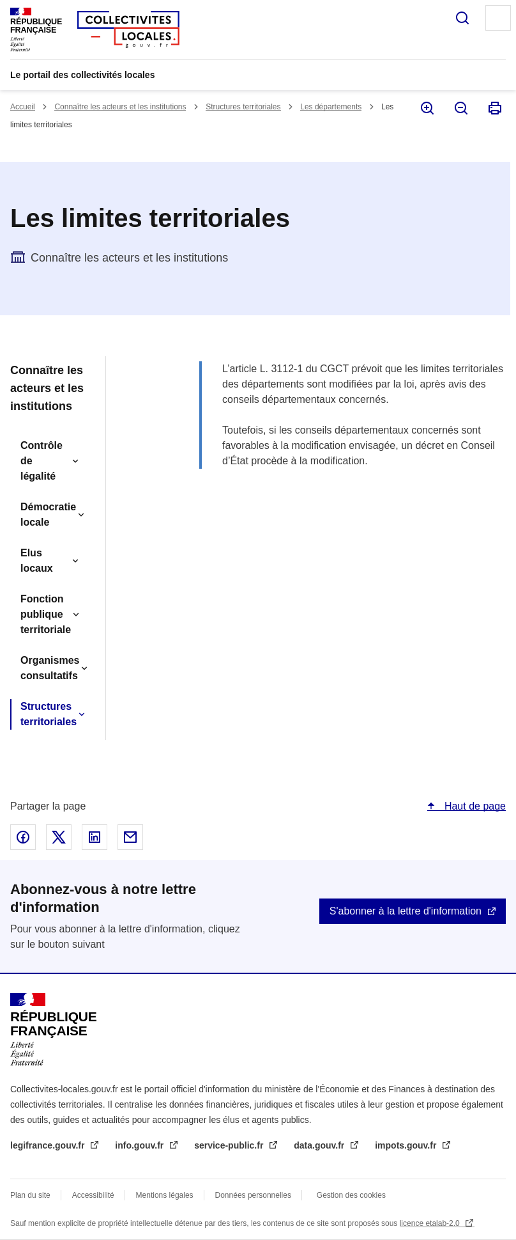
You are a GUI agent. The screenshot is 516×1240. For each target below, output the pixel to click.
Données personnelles (253, 1195)
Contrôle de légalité (41, 461)
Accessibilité (93, 1195)
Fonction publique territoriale (45, 614)
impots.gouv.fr (407, 1145)
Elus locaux (36, 560)
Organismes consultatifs (49, 668)
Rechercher (462, 18)
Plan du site (30, 1195)
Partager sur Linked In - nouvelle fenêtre (94, 837)
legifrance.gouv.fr (48, 1145)
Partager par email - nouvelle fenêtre (130, 837)
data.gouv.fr (320, 1145)
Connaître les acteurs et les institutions (120, 106)
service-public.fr (230, 1145)
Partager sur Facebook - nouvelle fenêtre (23, 837)
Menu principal (498, 18)
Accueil (22, 106)
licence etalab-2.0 (431, 1223)
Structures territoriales (243, 106)
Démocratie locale (48, 514)
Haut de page (473, 806)
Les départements (330, 106)
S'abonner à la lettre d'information (406, 911)
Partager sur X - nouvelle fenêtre (59, 837)
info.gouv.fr (140, 1145)
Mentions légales (165, 1195)
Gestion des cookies (351, 1195)
